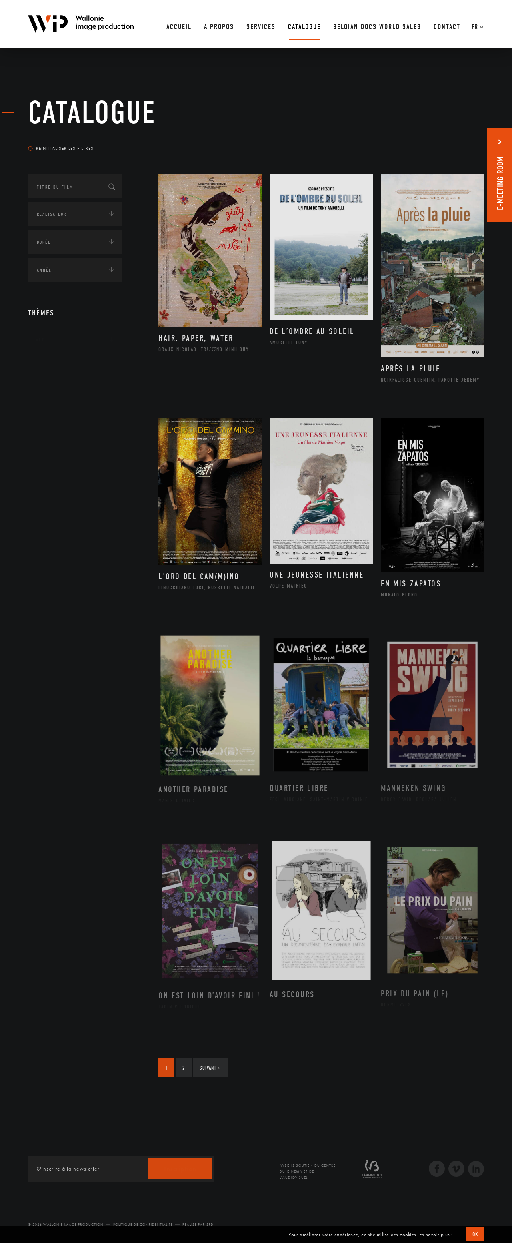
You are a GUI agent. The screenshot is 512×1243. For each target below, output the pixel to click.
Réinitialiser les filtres (61, 148)
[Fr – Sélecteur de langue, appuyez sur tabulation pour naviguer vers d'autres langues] (475, 24)
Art (40, 340)
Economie (48, 414)
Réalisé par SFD (198, 1224)
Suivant (210, 1068)
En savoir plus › (436, 1234)
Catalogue (92, 112)
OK (475, 1234)
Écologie (47, 389)
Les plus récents (464, 140)
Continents (50, 364)
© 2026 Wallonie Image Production (66, 1224)
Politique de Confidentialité (143, 1224)
